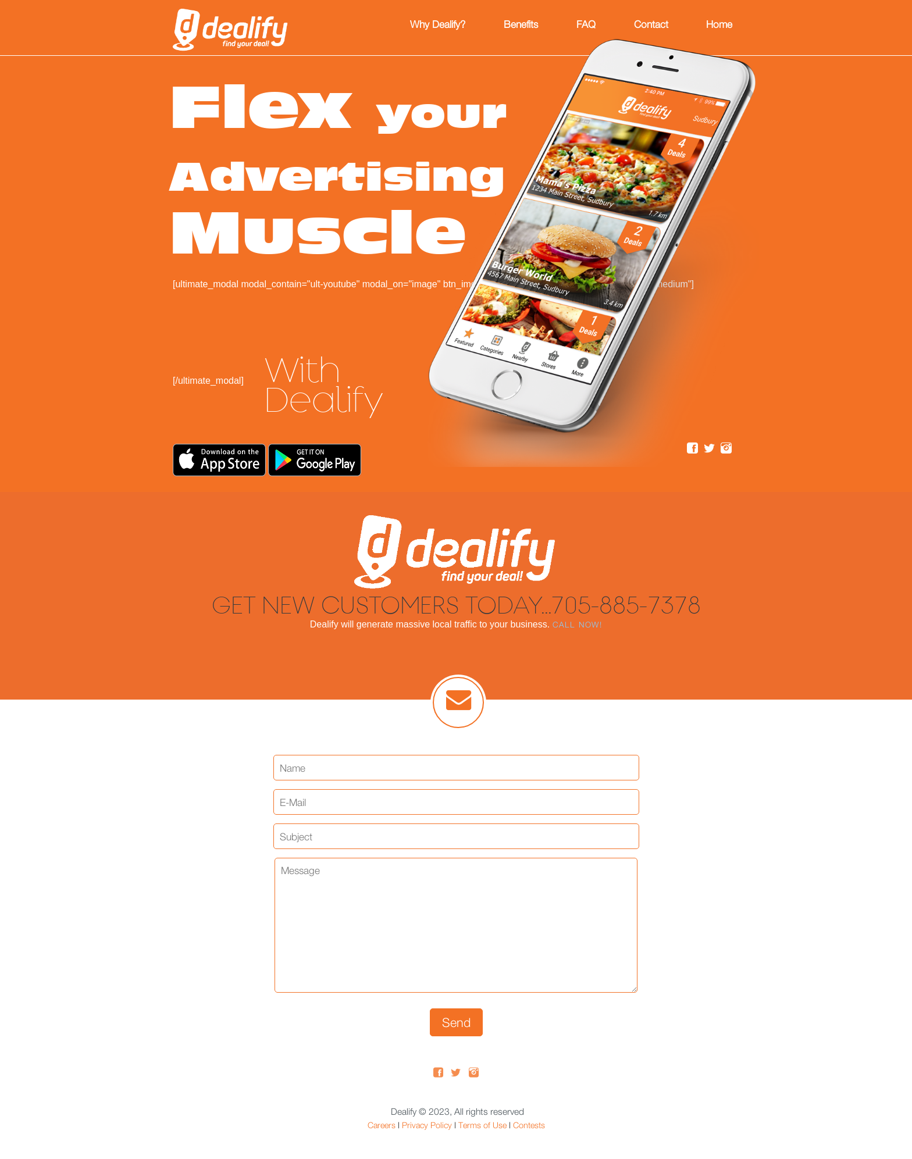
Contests (529, 1125)
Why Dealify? (437, 24)
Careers (382, 1125)
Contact (651, 24)
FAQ (586, 24)
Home (719, 24)
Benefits (521, 24)
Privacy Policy (427, 1125)
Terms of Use (482, 1125)
